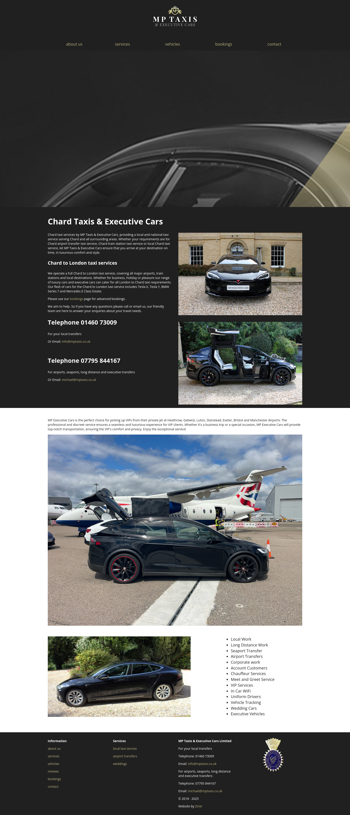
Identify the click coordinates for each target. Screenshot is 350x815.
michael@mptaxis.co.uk (79, 380)
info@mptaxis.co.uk (76, 341)
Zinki (198, 806)
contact (274, 44)
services (122, 44)
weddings (120, 764)
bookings (223, 44)
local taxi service (125, 748)
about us (74, 44)
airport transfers (125, 756)
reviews (53, 771)
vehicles (172, 44)
